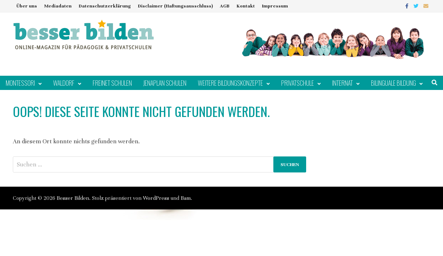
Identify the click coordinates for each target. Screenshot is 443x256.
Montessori (20, 82)
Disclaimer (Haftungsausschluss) (175, 6)
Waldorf (63, 82)
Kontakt (246, 6)
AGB (225, 6)
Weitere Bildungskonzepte (230, 82)
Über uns (26, 6)
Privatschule (297, 82)
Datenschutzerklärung (105, 6)
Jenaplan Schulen (164, 82)
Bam (186, 198)
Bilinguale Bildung (393, 82)
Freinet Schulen (112, 82)
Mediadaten (58, 6)
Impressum (275, 6)
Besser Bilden (73, 198)
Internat (342, 82)
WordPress (156, 198)
